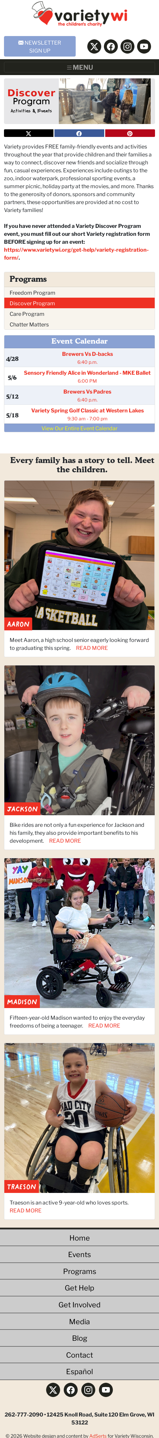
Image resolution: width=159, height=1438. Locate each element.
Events (79, 1254)
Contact (79, 1354)
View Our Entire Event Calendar (79, 428)
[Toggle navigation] (79, 67)
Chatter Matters (29, 324)
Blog (79, 1337)
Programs (79, 1271)
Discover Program (32, 303)
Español (79, 1371)
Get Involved (79, 1304)
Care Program (27, 313)
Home (79, 1237)
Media (79, 1321)
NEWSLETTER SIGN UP (39, 46)
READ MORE (92, 647)
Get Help (79, 1287)
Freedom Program (32, 292)
